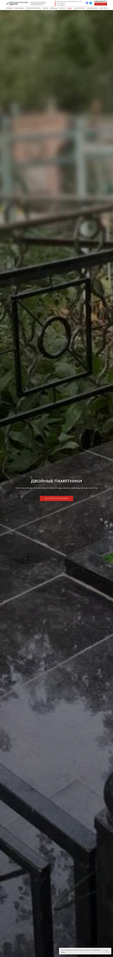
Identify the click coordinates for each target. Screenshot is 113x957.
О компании (92, 8)
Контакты (104, 8)
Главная (9, 8)
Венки (45, 8)
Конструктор (79, 8)
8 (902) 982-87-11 (100, 1)
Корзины (53, 8)
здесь (63, 952)
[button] (100, 4)
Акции (69, 8)
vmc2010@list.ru (60, 5)
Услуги (62, 8)
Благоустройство (33, 8)
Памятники (19, 8)
